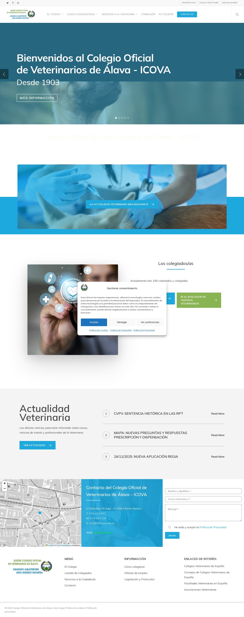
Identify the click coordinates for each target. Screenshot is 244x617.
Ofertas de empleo (135, 573)
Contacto (70, 585)
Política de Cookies (98, 330)
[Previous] (4, 74)
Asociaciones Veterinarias (200, 589)
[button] (199, 300)
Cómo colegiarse (134, 566)
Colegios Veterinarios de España (204, 566)
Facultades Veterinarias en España (205, 583)
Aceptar (94, 322)
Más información (37, 98)
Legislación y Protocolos (139, 579)
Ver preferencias (150, 322)
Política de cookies (75, 608)
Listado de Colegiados (78, 573)
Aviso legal (58, 608)
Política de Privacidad (121, 330)
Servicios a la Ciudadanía (80, 579)
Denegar (122, 322)
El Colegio (71, 566)
